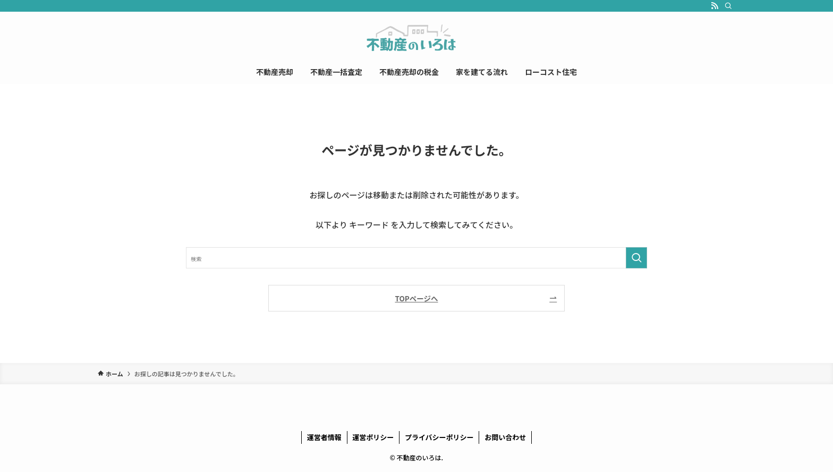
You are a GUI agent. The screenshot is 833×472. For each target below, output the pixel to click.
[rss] (714, 6)
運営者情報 (324, 437)
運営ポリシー (373, 437)
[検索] (728, 6)
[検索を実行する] (636, 257)
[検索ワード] (416, 257)
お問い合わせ (505, 437)
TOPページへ (416, 298)
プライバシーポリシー (439, 437)
